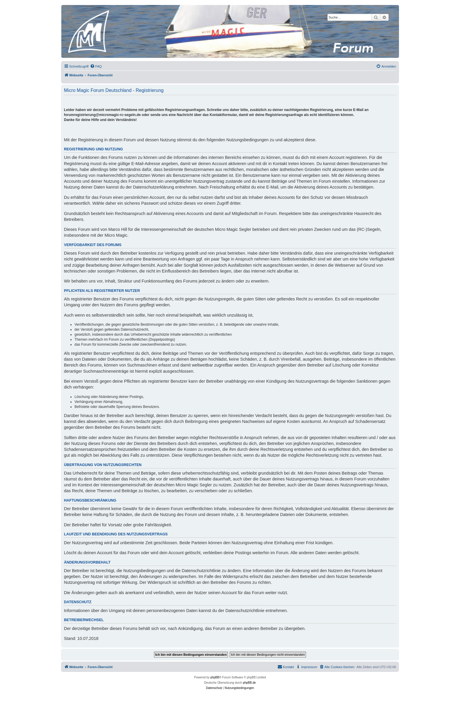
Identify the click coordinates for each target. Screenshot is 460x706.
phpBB (214, 677)
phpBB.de (249, 682)
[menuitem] (96, 66)
